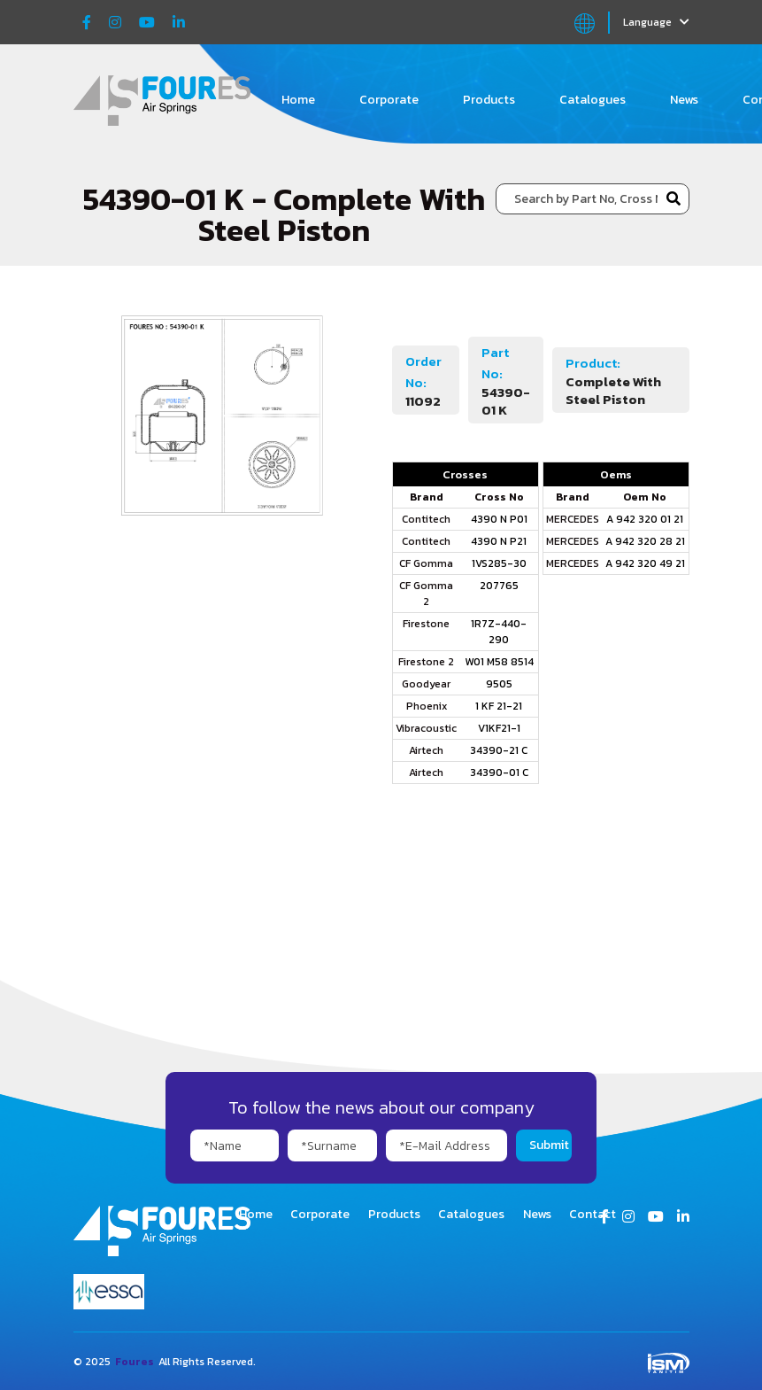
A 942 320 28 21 (645, 541)
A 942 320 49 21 (645, 563)
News (684, 99)
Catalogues (592, 99)
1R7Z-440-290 (499, 632)
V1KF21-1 (499, 728)
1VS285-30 (499, 563)
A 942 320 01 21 (644, 519)
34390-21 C (498, 750)
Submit (549, 1145)
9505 (499, 684)
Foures (134, 1362)
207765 (499, 586)
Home (298, 99)
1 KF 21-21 (498, 706)
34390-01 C (499, 772)
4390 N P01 (499, 519)
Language (656, 22)
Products (489, 99)
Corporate (389, 99)
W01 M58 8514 (499, 662)
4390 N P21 (499, 541)
